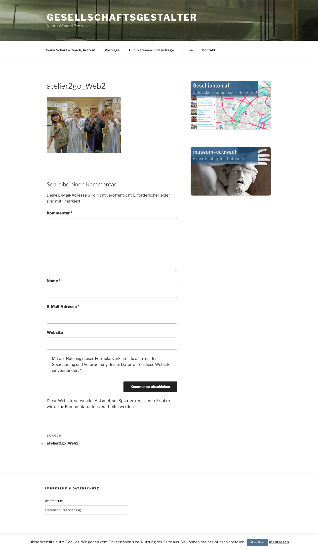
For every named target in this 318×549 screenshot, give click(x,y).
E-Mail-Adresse (63, 306)
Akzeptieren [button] (257, 542)
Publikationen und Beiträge (151, 50)
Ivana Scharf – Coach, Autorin (70, 50)
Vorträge (112, 50)
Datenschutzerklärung (63, 510)
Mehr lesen (279, 542)
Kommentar (60, 213)
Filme (188, 50)
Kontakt (208, 50)
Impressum (54, 501)
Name (54, 280)
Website (55, 332)
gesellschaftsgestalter (122, 17)
